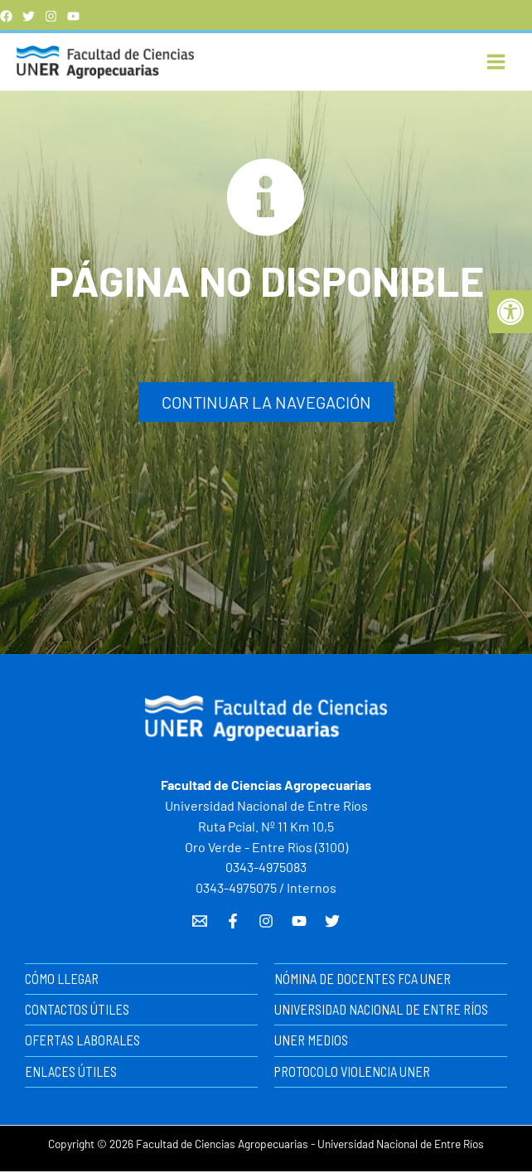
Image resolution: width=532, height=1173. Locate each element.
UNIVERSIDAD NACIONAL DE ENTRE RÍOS (381, 1011)
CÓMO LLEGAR (62, 980)
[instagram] (51, 16)
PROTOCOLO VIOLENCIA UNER (352, 1073)
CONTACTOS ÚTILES (77, 1011)
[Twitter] (28, 16)
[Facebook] (6, 16)
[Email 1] (199, 923)
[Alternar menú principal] (495, 62)
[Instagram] (266, 923)
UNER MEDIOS (311, 1042)
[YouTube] (73, 16)
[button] (510, 311)
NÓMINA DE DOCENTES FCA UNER (362, 980)
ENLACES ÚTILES (71, 1073)
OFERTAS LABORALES (82, 1042)
